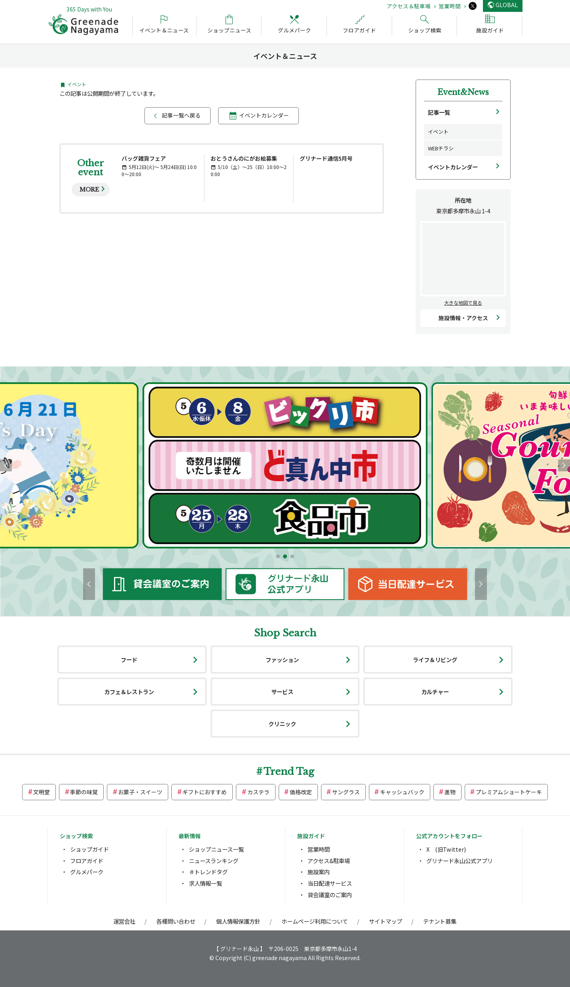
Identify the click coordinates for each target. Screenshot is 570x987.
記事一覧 (439, 112)
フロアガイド (86, 860)
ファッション (282, 659)
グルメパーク (86, 871)
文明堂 (41, 792)
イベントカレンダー (264, 115)
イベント (438, 131)
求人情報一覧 (205, 883)
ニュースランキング (213, 860)
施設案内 (319, 871)
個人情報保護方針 (238, 921)
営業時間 (450, 6)
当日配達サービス (330, 883)
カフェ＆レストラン (129, 691)
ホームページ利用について (314, 921)
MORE (89, 189)
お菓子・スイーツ (140, 792)
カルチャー (435, 691)
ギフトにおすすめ (204, 792)
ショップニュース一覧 (216, 849)
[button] (278, 556)
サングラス (346, 792)
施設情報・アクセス (463, 318)
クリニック (282, 723)
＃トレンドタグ (208, 871)
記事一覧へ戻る (181, 115)
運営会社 (124, 921)
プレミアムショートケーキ (509, 792)
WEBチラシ (441, 148)
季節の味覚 (84, 792)
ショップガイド (89, 849)
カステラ (258, 792)
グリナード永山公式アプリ (459, 860)
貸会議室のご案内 (330, 894)
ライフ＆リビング (435, 659)
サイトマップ (385, 921)
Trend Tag (289, 771)
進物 (450, 792)
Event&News (463, 92)
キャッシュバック (402, 792)
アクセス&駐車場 (329, 860)
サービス (282, 691)
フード (129, 659)
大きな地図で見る (463, 302)
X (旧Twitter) (446, 849)
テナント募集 (439, 921)
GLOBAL (507, 4)
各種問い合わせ (175, 921)
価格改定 (301, 792)
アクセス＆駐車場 (409, 6)
